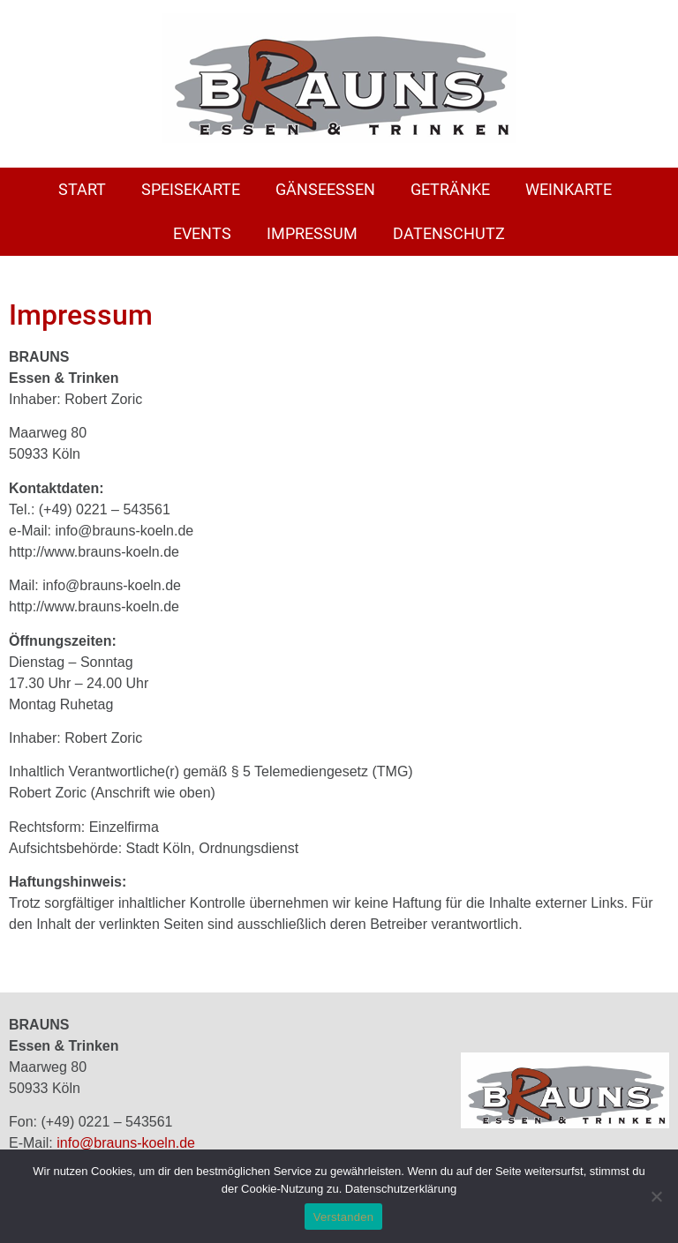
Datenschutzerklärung (400, 1188)
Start (82, 189)
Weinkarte (568, 189)
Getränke (450, 189)
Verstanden (343, 1217)
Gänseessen (325, 189)
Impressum (312, 233)
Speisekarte (190, 189)
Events (202, 233)
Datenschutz (449, 233)
